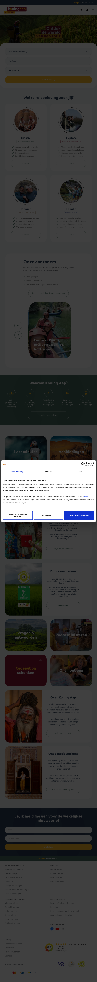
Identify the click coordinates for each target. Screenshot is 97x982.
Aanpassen (48, 515)
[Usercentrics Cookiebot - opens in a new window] (83, 464)
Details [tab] (48, 471)
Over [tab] (80, 471)
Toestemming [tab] (17, 471)
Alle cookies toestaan (79, 515)
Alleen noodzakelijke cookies (17, 515)
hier (86, 496)
